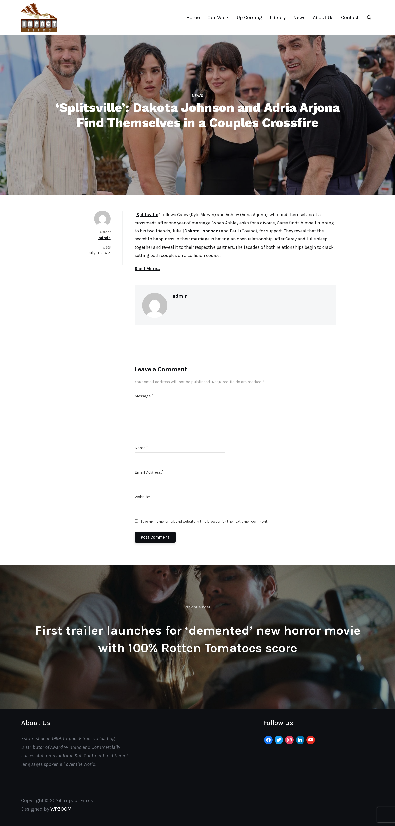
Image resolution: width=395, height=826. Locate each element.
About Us (323, 17)
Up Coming (249, 17)
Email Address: (149, 472)
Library (278, 17)
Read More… (147, 268)
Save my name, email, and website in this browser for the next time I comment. (204, 521)
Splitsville (147, 214)
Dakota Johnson (201, 231)
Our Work (218, 17)
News (299, 17)
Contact (350, 17)
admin (180, 296)
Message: (144, 395)
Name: (141, 447)
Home (193, 17)
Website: (142, 496)
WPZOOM (61, 809)
